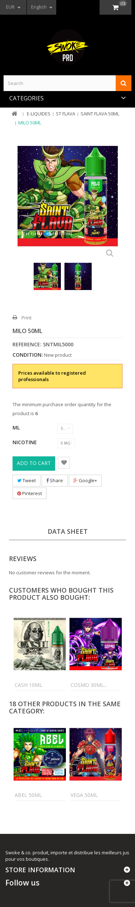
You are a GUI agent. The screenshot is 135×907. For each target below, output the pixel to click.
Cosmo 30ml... (89, 685)
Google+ (85, 480)
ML (17, 427)
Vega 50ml (84, 795)
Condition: (28, 355)
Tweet (26, 480)
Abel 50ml (28, 795)
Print (26, 317)
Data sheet (68, 531)
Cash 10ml (28, 685)
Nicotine (25, 442)
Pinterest (29, 493)
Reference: (27, 344)
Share (54, 480)
